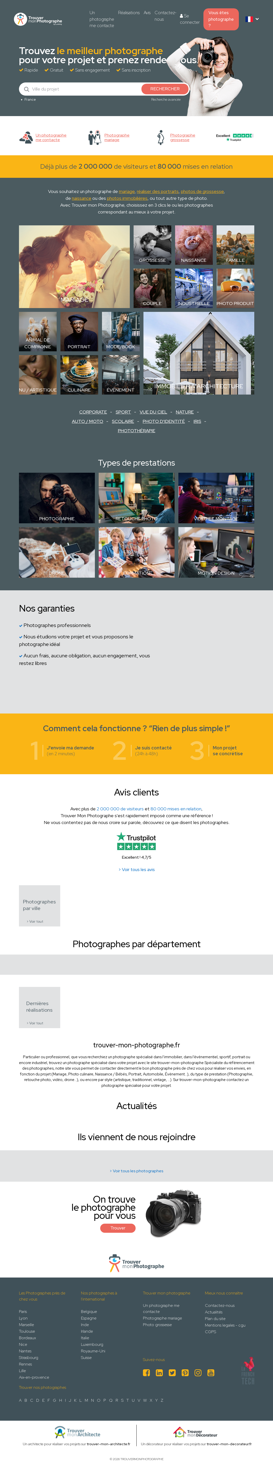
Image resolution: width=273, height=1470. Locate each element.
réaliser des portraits (158, 191)
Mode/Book (120, 347)
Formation (136, 573)
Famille (235, 260)
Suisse (86, 1357)
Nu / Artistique (38, 390)
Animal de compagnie (37, 343)
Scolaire (123, 421)
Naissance (193, 260)
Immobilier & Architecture (198, 386)
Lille (22, 1370)
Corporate (93, 412)
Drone (57, 573)
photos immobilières (127, 198)
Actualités (213, 1312)
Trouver (117, 1228)
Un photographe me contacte (102, 19)
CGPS (210, 1331)
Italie (85, 1338)
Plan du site (215, 1318)
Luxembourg (92, 1344)
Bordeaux (27, 1338)
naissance (81, 198)
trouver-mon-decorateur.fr (229, 1444)
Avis (147, 12)
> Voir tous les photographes (136, 1171)
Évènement (121, 390)
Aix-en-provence (34, 1377)
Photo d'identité (164, 421)
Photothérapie (136, 431)
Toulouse (27, 1331)
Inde (85, 1324)
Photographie (57, 519)
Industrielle (194, 303)
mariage (127, 191)
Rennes (25, 1364)
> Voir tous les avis (136, 869)
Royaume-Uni (93, 1351)
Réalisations (129, 12)
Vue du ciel (153, 412)
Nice (23, 1344)
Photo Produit (235, 303)
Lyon (23, 1318)
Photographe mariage (162, 1318)
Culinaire (79, 390)
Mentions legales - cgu (225, 1325)
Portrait (79, 347)
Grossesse (152, 260)
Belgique (89, 1311)
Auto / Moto (87, 421)
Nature (185, 412)
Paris (23, 1311)
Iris (197, 421)
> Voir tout (35, 921)
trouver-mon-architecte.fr (108, 1444)
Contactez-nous (166, 16)
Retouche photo (137, 519)
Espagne (88, 1318)
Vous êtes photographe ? (221, 19)
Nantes (25, 1351)
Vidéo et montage (216, 519)
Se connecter (190, 19)
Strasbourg (28, 1357)
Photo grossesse (157, 1324)
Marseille (26, 1324)
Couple (152, 303)
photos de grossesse (202, 191)
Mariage (74, 300)
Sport (123, 412)
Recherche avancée (166, 99)
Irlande (87, 1331)
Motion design (216, 573)
